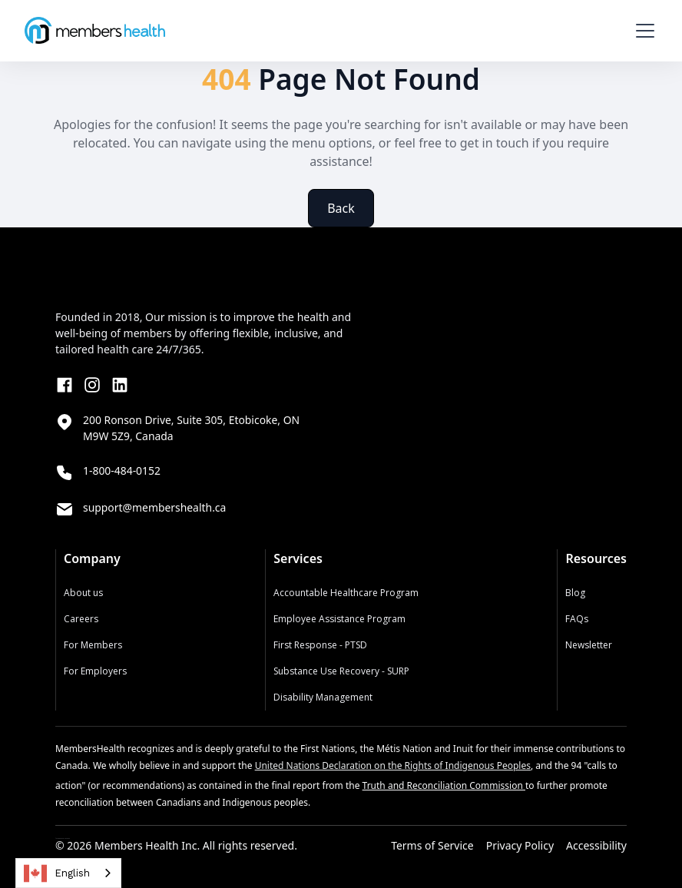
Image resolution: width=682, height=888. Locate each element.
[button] (642, 30)
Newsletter (588, 644)
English (57, 873)
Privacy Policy (520, 846)
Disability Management (322, 697)
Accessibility (596, 846)
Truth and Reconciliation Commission (444, 785)
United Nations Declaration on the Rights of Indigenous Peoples (393, 765)
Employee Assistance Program (339, 618)
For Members (93, 644)
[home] (95, 30)
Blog (575, 592)
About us (83, 592)
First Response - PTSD (320, 644)
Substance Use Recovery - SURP (341, 671)
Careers (81, 618)
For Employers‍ (95, 671)
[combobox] (68, 873)
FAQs (576, 618)
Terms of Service (432, 846)
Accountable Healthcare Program (346, 592)
